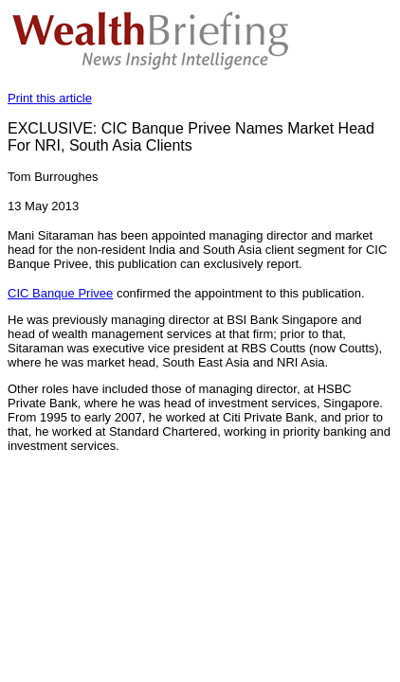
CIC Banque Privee (60, 293)
